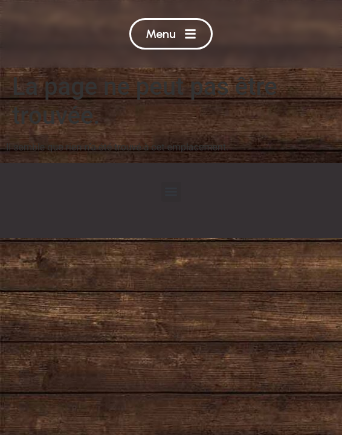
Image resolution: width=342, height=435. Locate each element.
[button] (171, 192)
